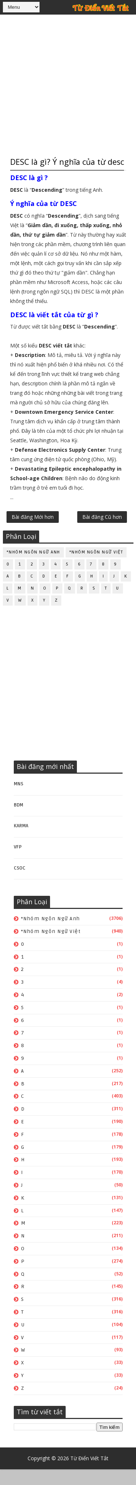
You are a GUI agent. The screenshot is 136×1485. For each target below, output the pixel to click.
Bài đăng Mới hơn (33, 532)
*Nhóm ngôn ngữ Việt (96, 568)
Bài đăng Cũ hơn (102, 532)
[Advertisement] (68, 84)
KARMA (21, 842)
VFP (18, 863)
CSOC (19, 884)
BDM (18, 821)
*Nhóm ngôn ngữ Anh (33, 568)
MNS (18, 799)
